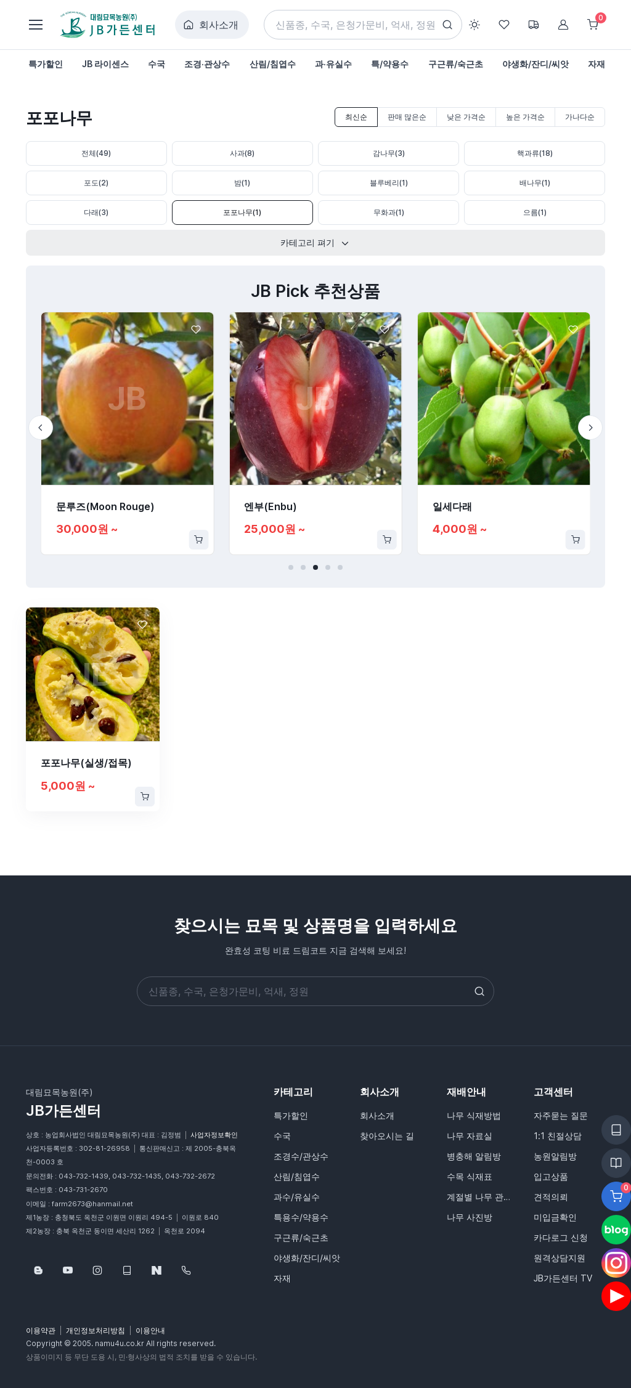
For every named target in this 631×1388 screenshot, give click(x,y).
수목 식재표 (469, 1176)
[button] (290, 567)
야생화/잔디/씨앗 (307, 1257)
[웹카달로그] (127, 1270)
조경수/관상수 (301, 1156)
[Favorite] (196, 329)
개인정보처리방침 (95, 1330)
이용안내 (150, 1330)
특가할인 (291, 1115)
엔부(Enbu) (270, 506)
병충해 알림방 (474, 1156)
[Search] (363, 24)
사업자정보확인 (214, 1134)
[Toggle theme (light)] (474, 24)
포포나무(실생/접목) (86, 763)
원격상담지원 (559, 1257)
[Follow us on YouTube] (67, 1270)
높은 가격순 (525, 116)
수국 (282, 1135)
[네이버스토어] (156, 1270)
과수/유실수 (297, 1196)
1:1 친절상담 (558, 1135)
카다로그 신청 (561, 1237)
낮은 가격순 (466, 116)
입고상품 (551, 1176)
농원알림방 (555, 1156)
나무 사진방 (469, 1217)
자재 (282, 1278)
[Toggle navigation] (35, 25)
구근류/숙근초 (301, 1237)
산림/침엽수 (297, 1176)
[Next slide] (590, 427)
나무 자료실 (469, 1135)
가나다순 (580, 116)
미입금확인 (555, 1217)
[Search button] (447, 24)
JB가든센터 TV (563, 1278)
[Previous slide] (40, 427)
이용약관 (40, 1330)
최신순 (356, 116)
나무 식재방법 (474, 1115)
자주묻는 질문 (561, 1115)
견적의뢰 (551, 1196)
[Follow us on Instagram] (97, 1270)
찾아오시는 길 (387, 1135)
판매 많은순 (407, 116)
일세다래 (452, 506)
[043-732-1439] (186, 1270)
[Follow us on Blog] (38, 1270)
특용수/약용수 (301, 1217)
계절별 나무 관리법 (483, 1196)
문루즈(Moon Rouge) (105, 506)
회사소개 (210, 24)
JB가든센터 (63, 1110)
